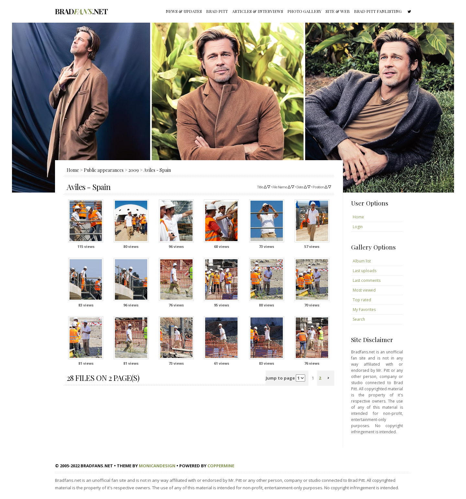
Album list (362, 261)
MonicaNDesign (157, 466)
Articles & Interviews (257, 11)
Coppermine (220, 466)
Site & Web (338, 11)
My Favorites (364, 309)
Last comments (367, 280)
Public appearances (104, 170)
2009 (133, 170)
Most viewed (364, 290)
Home (73, 170)
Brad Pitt (217, 11)
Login (358, 226)
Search (359, 319)
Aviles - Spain (157, 170)
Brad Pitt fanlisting (378, 11)
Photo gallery (304, 11)
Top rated (362, 300)
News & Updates (184, 11)
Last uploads (364, 270)
